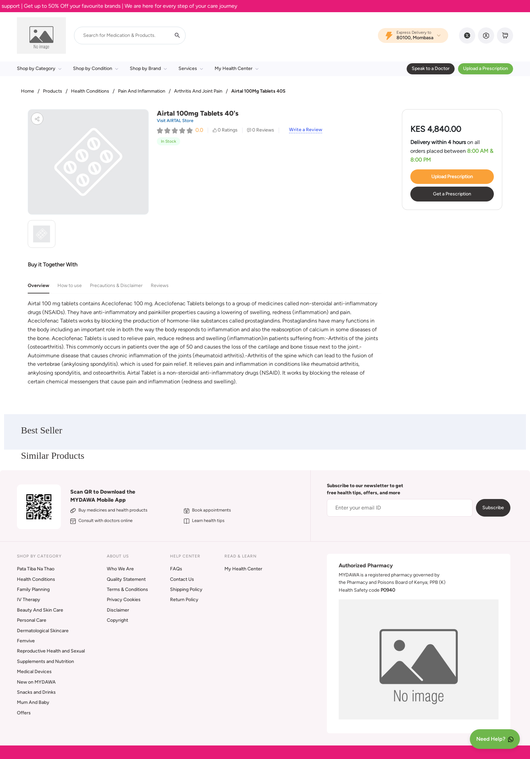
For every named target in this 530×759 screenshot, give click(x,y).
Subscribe (493, 508)
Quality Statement (126, 579)
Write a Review (305, 130)
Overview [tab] (38, 285)
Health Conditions (90, 91)
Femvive (26, 641)
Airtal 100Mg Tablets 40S (258, 91)
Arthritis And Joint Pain (198, 91)
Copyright (117, 620)
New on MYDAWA (36, 682)
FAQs (176, 569)
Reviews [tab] (160, 285)
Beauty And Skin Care (40, 610)
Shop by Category (39, 68)
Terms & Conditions (127, 589)
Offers (24, 713)
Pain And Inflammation (141, 91)
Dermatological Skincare (43, 631)
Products (52, 91)
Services (190, 68)
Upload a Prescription (485, 68)
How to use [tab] (69, 285)
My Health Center (237, 68)
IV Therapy (28, 599)
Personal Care (31, 620)
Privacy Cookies (124, 599)
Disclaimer (118, 610)
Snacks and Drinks (36, 692)
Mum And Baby (33, 702)
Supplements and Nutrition (45, 661)
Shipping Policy (186, 589)
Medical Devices (34, 671)
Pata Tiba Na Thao (35, 569)
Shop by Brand (148, 68)
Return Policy (184, 599)
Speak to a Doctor (431, 68)
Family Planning (33, 589)
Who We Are (120, 569)
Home (27, 91)
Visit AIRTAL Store (175, 120)
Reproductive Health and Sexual (51, 651)
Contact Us (182, 579)
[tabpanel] (205, 342)
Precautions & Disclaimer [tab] (116, 285)
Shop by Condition (95, 68)
